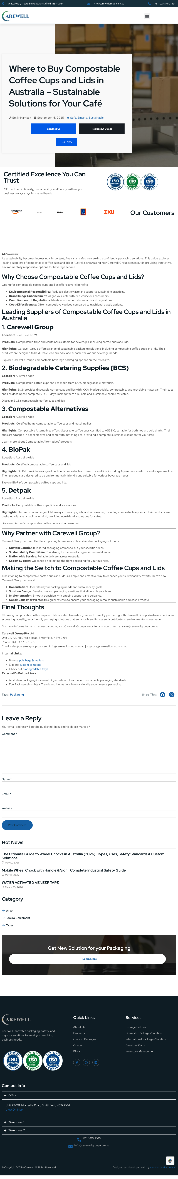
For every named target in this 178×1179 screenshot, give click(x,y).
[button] (147, 16)
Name (7, 779)
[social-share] (162, 694)
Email (6, 794)
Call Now (66, 142)
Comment (9, 734)
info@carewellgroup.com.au (66, 646)
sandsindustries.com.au (163, 1167)
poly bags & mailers (31, 660)
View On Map (14, 1109)
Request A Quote (102, 128)
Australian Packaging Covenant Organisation (37, 680)
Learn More (87, 959)
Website (7, 808)
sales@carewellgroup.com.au (140, 626)
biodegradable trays (35, 669)
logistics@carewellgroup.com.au (107, 646)
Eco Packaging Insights (23, 684)
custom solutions (30, 665)
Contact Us (53, 128)
